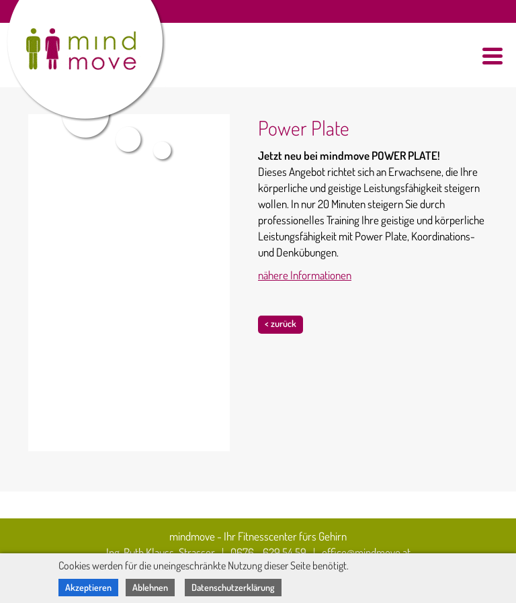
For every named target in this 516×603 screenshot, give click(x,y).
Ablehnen (150, 587)
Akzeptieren (88, 587)
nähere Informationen (304, 275)
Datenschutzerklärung (233, 587)
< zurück (280, 323)
